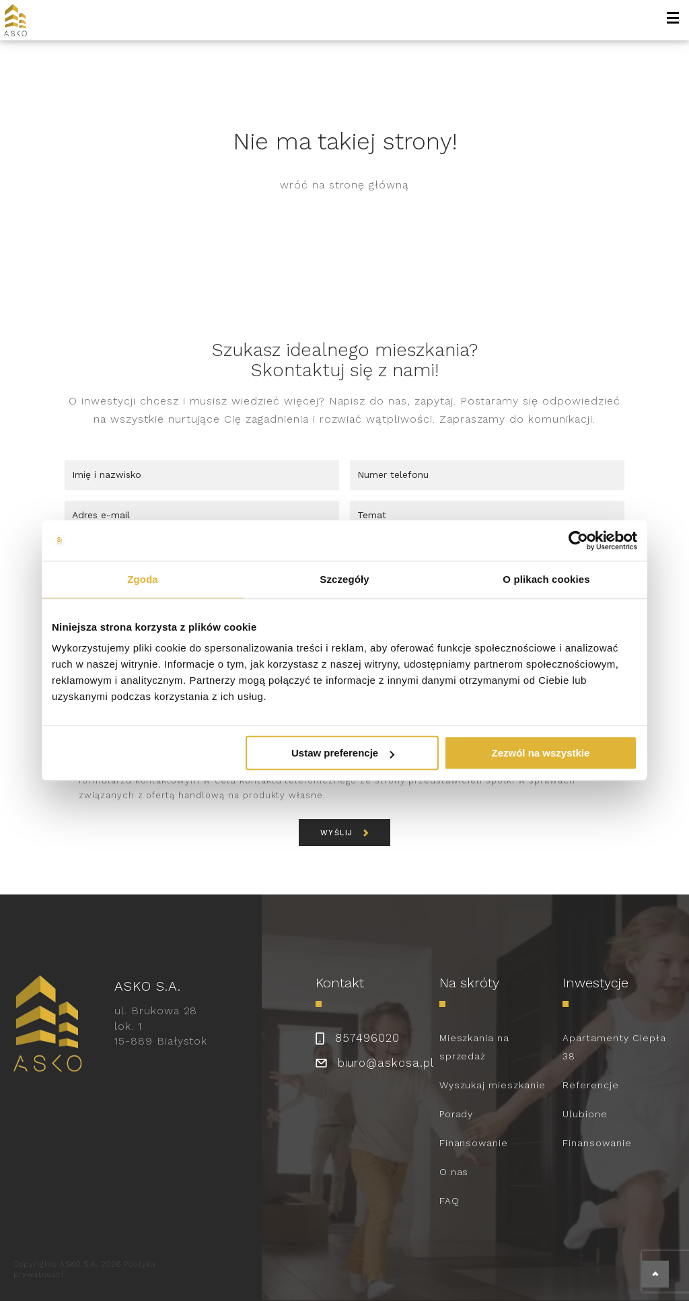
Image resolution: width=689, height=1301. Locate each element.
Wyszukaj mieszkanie (492, 1085)
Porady (456, 1114)
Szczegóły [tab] (344, 579)
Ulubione (585, 1114)
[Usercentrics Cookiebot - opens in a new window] (578, 540)
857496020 (367, 1038)
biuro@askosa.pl (386, 1062)
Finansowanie (474, 1142)
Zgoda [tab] (142, 579)
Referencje (591, 1085)
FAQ (449, 1200)
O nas (454, 1171)
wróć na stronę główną (344, 184)
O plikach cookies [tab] (546, 579)
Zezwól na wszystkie (541, 753)
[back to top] (655, 1274)
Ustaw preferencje (342, 753)
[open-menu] (673, 20)
